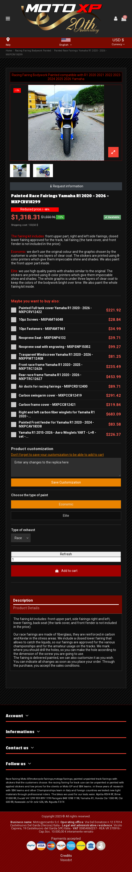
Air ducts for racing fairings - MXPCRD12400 (53, 386)
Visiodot (66, 860)
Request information (66, 186)
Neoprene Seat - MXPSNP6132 (42, 338)
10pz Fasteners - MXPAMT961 (42, 329)
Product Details (26, 608)
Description (23, 601)
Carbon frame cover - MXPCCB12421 (47, 404)
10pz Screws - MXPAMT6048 (41, 319)
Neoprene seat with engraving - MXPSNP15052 (54, 347)
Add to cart (66, 571)
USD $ (118, 42)
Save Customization (66, 482)
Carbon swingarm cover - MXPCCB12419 (50, 395)
